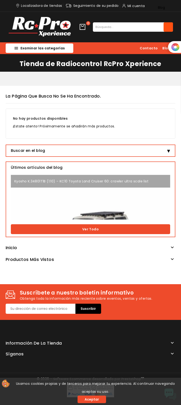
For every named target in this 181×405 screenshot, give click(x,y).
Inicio (11, 248)
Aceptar (92, 399)
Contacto (149, 48)
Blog (161, 7)
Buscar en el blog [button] (28, 150)
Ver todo (90, 229)
